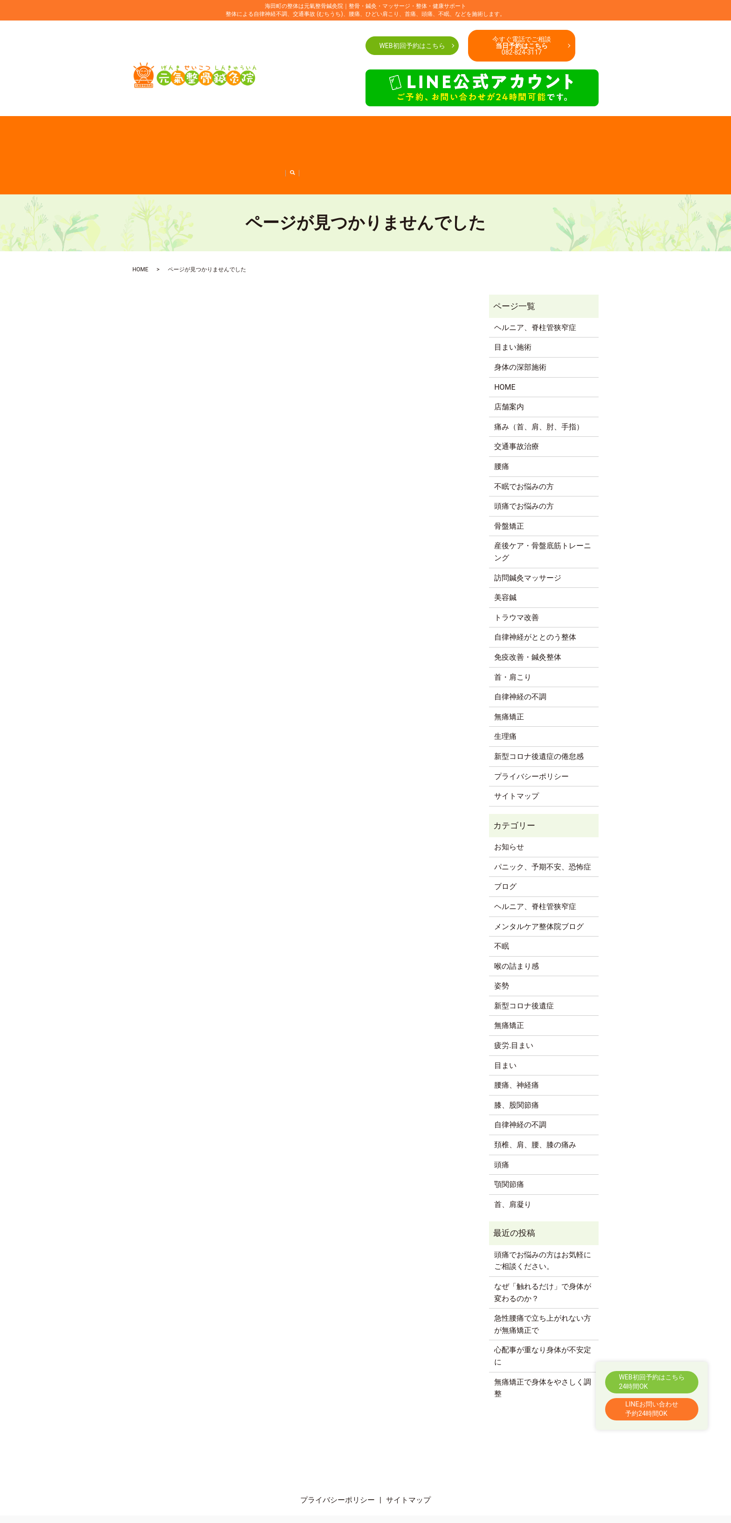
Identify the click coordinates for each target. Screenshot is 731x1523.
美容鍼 (183, 148)
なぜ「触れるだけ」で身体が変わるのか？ (542, 1258)
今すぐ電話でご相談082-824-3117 (521, 45)
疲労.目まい (513, 1011)
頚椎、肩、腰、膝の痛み (535, 1110)
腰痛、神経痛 (516, 1051)
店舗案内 (146, 134)
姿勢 (501, 951)
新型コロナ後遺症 (524, 971)
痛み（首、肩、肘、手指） (203, 134)
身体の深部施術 (520, 333)
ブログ (505, 852)
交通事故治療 (282, 134)
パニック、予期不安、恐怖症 (542, 832)
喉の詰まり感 (516, 931)
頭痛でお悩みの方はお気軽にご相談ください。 (542, 1226)
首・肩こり (434, 134)
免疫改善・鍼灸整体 (302, 148)
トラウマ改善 (516, 583)
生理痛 (505, 702)
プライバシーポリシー (531, 741)
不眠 (501, 912)
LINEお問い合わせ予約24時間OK (651, 1408)
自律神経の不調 (358, 148)
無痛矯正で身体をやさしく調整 (542, 1353)
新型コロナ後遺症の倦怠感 (454, 148)
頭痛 (501, 1130)
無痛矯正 (398, 148)
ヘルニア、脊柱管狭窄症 (533, 148)
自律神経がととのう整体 (233, 148)
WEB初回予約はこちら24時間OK (651, 1381)
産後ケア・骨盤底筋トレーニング (533, 134)
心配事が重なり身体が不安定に (542, 1321)
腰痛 (252, 134)
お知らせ (509, 812)
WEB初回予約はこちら (412, 45)
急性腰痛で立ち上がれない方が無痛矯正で (542, 1290)
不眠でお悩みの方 (388, 134)
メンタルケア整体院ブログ (539, 892)
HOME (120, 134)
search (578, 149)
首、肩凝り (512, 1170)
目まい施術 (512, 313)
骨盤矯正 (468, 134)
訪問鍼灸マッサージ (140, 148)
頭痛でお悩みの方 (332, 134)
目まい (505, 1031)
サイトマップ (516, 762)
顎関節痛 (509, 1150)
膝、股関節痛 (516, 1071)
